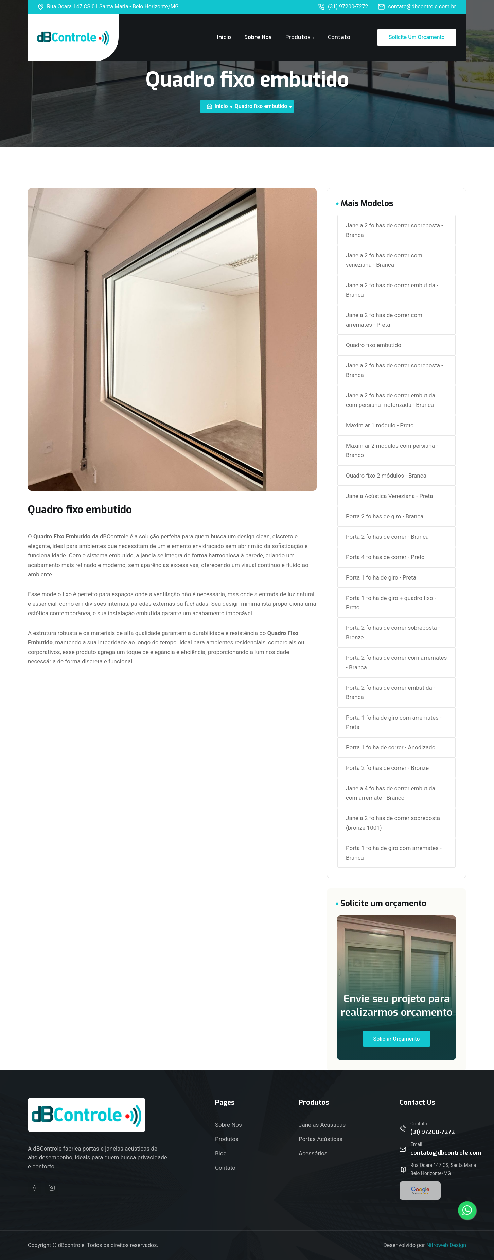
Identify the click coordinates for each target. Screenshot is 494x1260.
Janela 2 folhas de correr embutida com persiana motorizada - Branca (390, 400)
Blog (221, 1153)
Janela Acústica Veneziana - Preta (389, 496)
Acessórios (313, 1153)
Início (224, 37)
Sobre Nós (258, 37)
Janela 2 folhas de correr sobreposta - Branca (394, 230)
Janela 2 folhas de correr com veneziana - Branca (384, 260)
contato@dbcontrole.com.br (417, 6)
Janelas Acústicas (322, 1124)
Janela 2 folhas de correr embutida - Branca (392, 290)
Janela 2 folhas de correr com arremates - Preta (384, 320)
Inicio (217, 106)
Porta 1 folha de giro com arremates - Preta (394, 722)
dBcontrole (71, 1245)
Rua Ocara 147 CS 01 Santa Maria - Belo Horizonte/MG (108, 6)
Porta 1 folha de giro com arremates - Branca (394, 853)
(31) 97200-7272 (343, 6)
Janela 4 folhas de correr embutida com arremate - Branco (390, 793)
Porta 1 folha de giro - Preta (381, 577)
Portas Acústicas (320, 1139)
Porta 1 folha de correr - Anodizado (390, 747)
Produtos (298, 37)
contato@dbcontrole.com (445, 1153)
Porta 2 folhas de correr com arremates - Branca (396, 662)
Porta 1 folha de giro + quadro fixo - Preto (391, 602)
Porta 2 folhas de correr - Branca (387, 536)
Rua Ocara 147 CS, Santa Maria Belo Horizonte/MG (443, 1169)
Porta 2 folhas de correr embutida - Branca (390, 692)
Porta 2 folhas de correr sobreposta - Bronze (393, 632)
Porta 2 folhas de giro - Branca (384, 516)
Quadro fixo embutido (373, 345)
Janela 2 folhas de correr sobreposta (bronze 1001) (393, 823)
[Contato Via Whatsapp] (467, 1210)
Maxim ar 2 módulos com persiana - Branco (392, 450)
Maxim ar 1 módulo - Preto (380, 425)
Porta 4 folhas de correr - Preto (385, 557)
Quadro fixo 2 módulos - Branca (386, 475)
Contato (339, 37)
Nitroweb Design (446, 1245)
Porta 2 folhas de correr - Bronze (387, 767)
